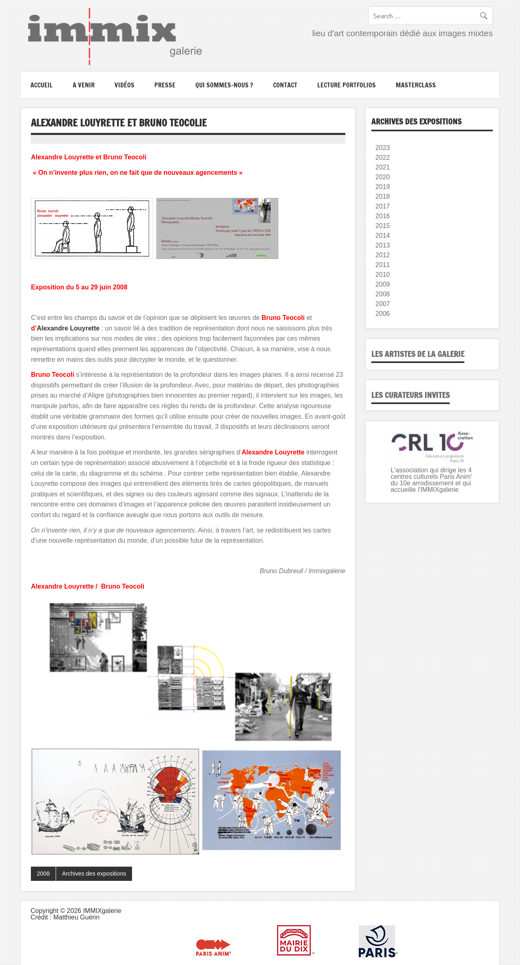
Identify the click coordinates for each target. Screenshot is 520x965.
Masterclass (416, 84)
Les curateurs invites (410, 394)
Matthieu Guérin (76, 917)
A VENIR (84, 84)
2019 (382, 186)
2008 (43, 873)
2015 (382, 225)
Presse (165, 84)
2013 (382, 245)
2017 (382, 206)
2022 (382, 157)
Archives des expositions (94, 873)
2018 (382, 196)
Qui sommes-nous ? (224, 84)
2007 (382, 303)
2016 (382, 216)
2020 (382, 177)
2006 (382, 313)
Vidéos (124, 84)
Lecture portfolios (346, 84)
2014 (382, 235)
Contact (285, 84)
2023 (382, 147)
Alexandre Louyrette (68, 328)
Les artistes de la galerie (417, 353)
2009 (382, 284)
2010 (382, 274)
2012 (382, 255)
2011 (382, 264)
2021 (382, 167)
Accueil (41, 84)
